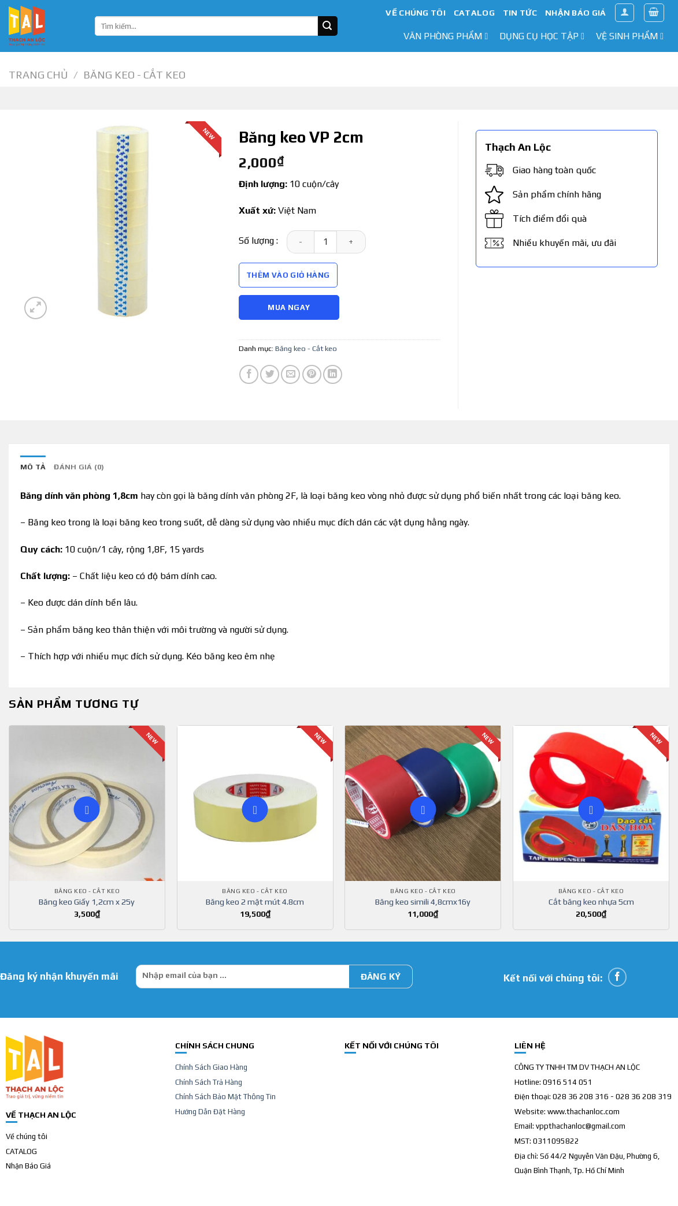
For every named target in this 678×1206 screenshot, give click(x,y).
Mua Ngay (289, 307)
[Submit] (328, 26)
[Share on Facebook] (248, 374)
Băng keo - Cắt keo (134, 75)
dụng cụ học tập (541, 36)
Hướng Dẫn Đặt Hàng (210, 1111)
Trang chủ (38, 75)
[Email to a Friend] (290, 374)
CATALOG (474, 12)
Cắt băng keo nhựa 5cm (591, 901)
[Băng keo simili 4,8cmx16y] (423, 803)
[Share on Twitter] (269, 374)
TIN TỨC (520, 12)
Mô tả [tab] (33, 466)
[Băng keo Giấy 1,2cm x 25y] (87, 803)
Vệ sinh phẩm (630, 36)
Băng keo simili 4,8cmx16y (422, 901)
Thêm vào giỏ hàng (288, 275)
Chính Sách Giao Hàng (211, 1067)
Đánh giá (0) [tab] (79, 466)
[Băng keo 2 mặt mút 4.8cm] (255, 803)
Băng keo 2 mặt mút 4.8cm (255, 901)
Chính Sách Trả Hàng (208, 1082)
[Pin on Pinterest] (311, 374)
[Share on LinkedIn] (332, 374)
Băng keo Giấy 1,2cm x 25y (87, 901)
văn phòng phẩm (445, 36)
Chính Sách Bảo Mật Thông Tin (225, 1096)
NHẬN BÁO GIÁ (575, 12)
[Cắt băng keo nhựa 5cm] (591, 803)
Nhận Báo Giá (28, 1166)
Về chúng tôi (26, 1136)
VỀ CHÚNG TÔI (415, 12)
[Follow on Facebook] (617, 977)
